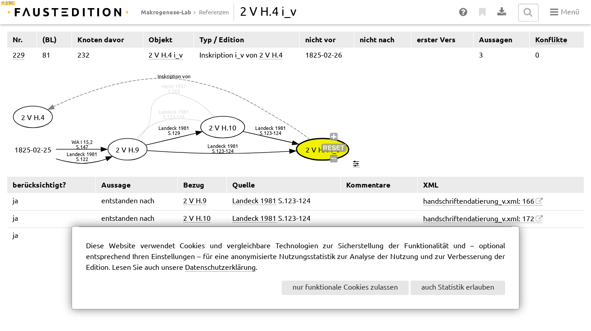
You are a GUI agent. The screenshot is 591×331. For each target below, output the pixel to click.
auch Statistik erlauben (457, 287)
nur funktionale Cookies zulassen (345, 287)
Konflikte (551, 40)
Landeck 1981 (254, 201)
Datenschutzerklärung (220, 267)
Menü (564, 12)
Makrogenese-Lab (166, 12)
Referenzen (214, 12)
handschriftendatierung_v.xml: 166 (478, 201)
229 (19, 55)
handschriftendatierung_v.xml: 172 (478, 219)
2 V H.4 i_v (166, 55)
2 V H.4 (271, 55)
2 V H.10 (197, 218)
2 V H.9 (195, 201)
